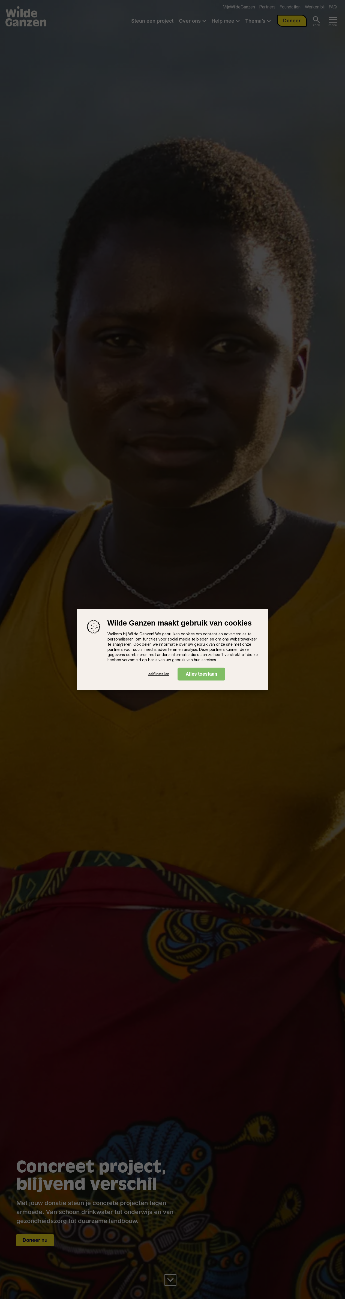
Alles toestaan (201, 673)
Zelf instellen (158, 674)
